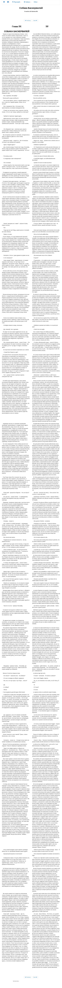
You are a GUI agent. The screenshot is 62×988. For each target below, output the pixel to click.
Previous (28, 20)
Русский (16, 2)
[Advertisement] (31, 14)
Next (35, 20)
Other (36, 2)
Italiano (27, 2)
